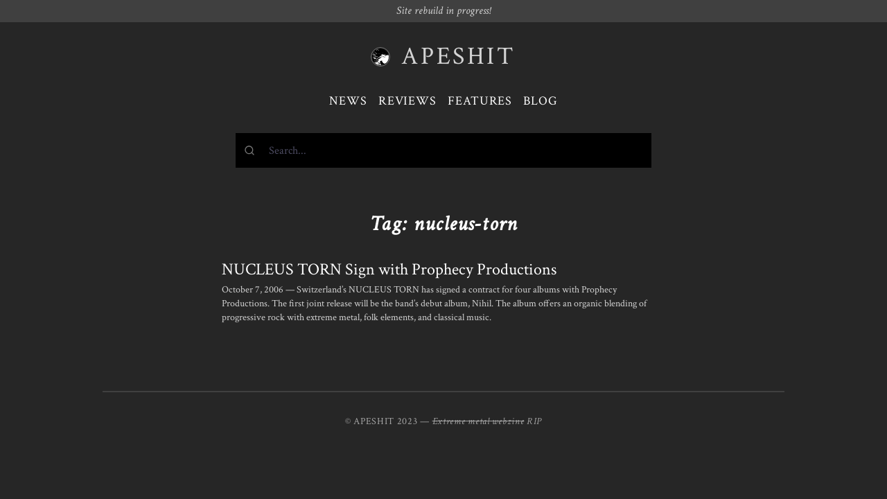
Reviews (407, 101)
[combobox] (443, 150)
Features (480, 101)
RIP (534, 421)
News (348, 101)
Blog (540, 101)
